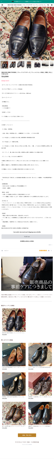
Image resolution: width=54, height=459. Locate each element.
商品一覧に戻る (27, 435)
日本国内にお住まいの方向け (27, 241)
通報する (50, 244)
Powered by (27, 444)
